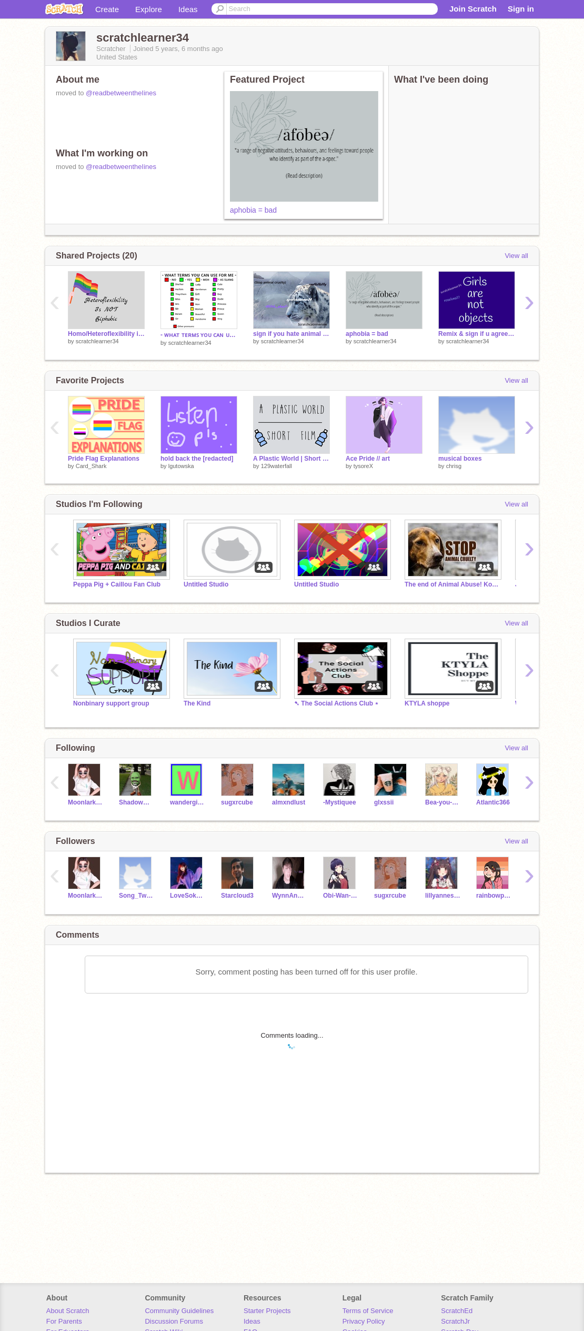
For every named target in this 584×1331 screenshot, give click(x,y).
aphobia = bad (253, 210)
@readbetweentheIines (121, 93)
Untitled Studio (206, 584)
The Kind (197, 703)
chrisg (453, 466)
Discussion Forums (174, 1321)
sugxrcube (237, 802)
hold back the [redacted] (197, 458)
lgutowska (181, 466)
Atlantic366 (493, 802)
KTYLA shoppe (427, 703)
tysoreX (363, 466)
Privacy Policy (364, 1321)
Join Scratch (473, 8)
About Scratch (67, 1311)
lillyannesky (442, 895)
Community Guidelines (179, 1311)
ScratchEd (456, 1311)
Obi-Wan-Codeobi (340, 895)
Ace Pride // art (368, 458)
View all (516, 256)
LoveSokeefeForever (187, 895)
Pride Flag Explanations (103, 458)
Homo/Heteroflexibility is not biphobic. (106, 333)
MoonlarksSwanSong (85, 802)
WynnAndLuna (289, 895)
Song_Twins (136, 895)
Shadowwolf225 (136, 802)
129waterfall (276, 466)
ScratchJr (455, 1321)
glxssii (384, 802)
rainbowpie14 (493, 895)
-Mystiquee (339, 802)
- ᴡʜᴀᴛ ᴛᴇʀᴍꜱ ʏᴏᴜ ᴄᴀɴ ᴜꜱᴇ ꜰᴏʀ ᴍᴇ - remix (198, 335)
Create (107, 9)
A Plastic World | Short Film (291, 458)
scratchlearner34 (97, 341)
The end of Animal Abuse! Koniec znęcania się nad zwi (452, 584)
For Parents (64, 1321)
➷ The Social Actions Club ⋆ (336, 703)
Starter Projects (267, 1311)
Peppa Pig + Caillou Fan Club (116, 584)
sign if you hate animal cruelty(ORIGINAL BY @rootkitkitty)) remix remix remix (291, 333)
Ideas (188, 9)
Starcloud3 (237, 895)
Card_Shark (91, 466)
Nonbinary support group (111, 703)
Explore (148, 9)
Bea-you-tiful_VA (442, 802)
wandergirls (187, 802)
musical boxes (460, 458)
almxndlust (288, 802)
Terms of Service (368, 1311)
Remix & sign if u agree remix (476, 333)
